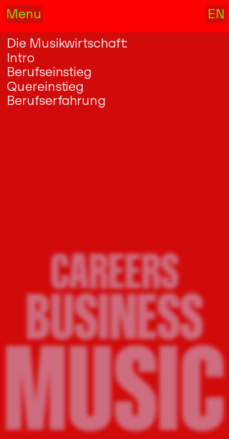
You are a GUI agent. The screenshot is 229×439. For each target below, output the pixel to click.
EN (216, 13)
